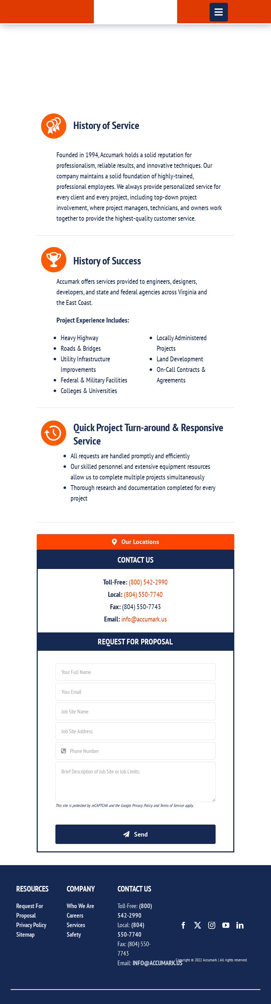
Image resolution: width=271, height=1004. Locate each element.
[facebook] (183, 925)
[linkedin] (239, 925)
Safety (74, 934)
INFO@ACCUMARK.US (157, 963)
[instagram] (211, 925)
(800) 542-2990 (148, 582)
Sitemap (25, 934)
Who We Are (80, 906)
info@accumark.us (144, 619)
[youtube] (225, 925)
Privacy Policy (31, 925)
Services (76, 925)
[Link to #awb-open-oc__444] (219, 12)
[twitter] (197, 925)
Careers (75, 915)
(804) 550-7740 (143, 594)
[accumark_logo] (135, 3)
